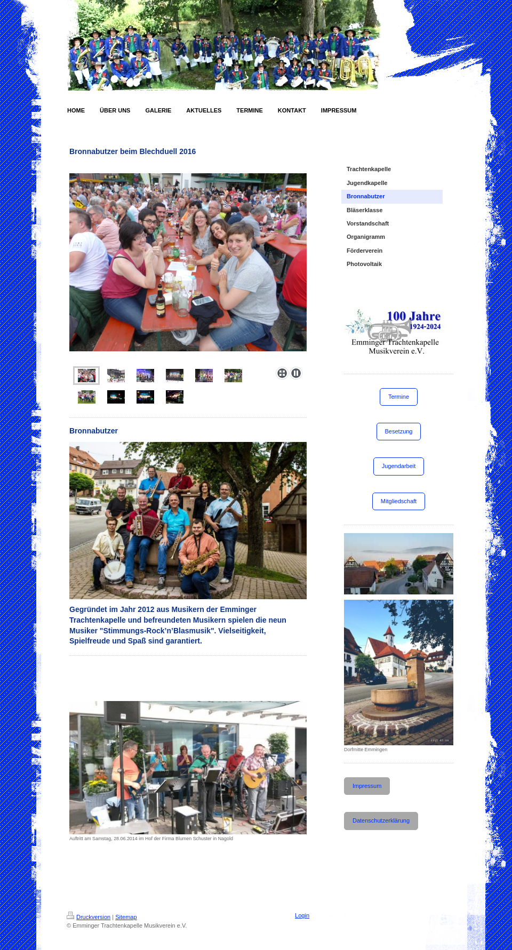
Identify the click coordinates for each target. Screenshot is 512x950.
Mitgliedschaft (399, 501)
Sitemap (126, 917)
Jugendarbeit (399, 466)
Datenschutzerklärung (381, 820)
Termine (398, 396)
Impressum (367, 786)
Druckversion (88, 917)
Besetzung (399, 431)
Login (302, 915)
